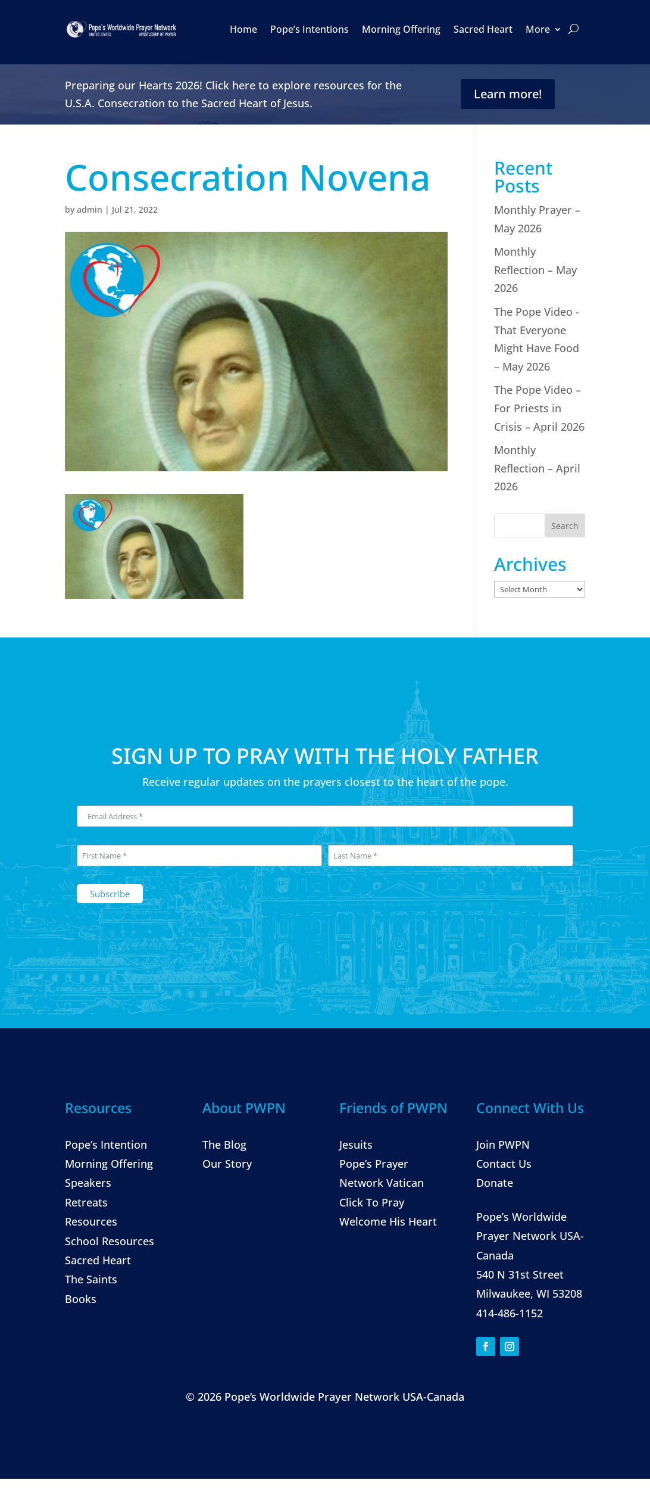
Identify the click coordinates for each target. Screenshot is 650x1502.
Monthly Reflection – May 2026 (535, 269)
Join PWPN (503, 1144)
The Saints (91, 1279)
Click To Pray (371, 1202)
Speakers (88, 1183)
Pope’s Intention (106, 1144)
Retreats (86, 1202)
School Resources (109, 1241)
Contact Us (504, 1163)
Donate (494, 1183)
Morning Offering (401, 29)
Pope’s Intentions (309, 29)
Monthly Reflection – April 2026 (537, 468)
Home (243, 29)
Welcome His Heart (388, 1221)
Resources (91, 1221)
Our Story (227, 1163)
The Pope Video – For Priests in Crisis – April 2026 (539, 408)
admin (89, 209)
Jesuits (356, 1144)
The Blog (224, 1144)
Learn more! (508, 94)
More (538, 29)
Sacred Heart (483, 29)
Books (80, 1299)
